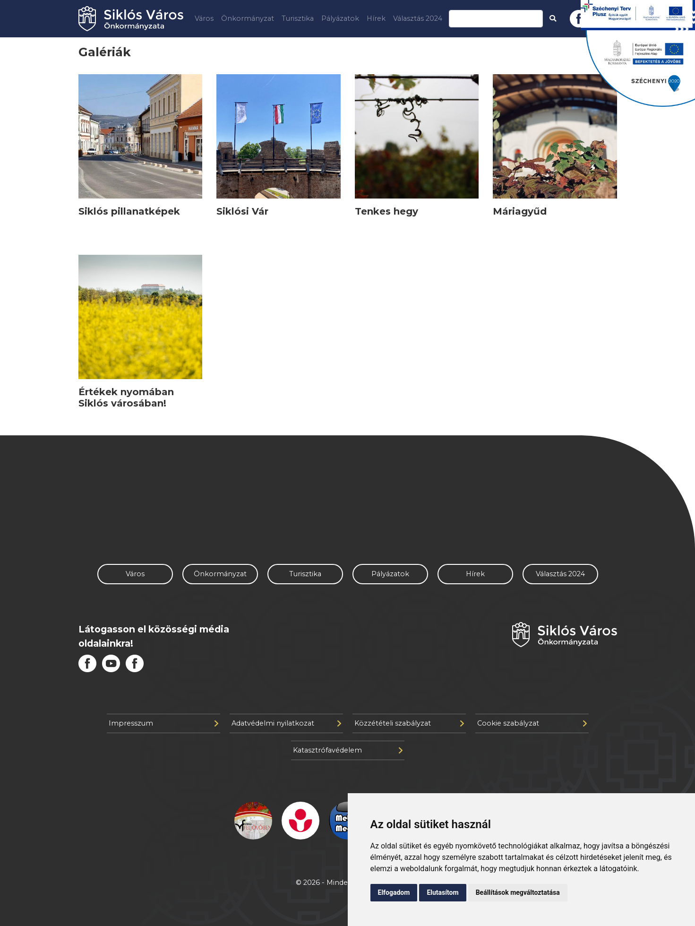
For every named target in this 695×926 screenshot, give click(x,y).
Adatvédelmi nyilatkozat (286, 723)
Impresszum (163, 723)
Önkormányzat (247, 18)
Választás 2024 (417, 18)
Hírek (376, 18)
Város (204, 18)
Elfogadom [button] (394, 892)
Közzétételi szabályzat (409, 723)
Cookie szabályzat (532, 723)
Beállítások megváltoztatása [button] (518, 892)
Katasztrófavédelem (348, 750)
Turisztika (298, 18)
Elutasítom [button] (442, 892)
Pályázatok (340, 18)
